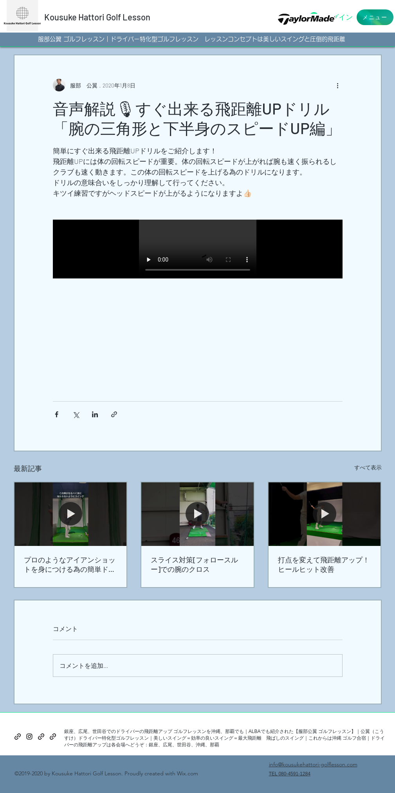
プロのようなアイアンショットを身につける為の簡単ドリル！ (69, 564)
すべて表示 (368, 467)
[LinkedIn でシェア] (95, 414)
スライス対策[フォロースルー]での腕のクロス (194, 564)
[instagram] (29, 736)
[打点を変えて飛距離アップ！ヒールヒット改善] (325, 514)
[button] (375, 17)
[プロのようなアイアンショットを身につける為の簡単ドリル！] (70, 514)
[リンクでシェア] (114, 414)
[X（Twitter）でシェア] (75, 414)
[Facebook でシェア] (56, 414)
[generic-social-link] (18, 736)
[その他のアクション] (338, 85)
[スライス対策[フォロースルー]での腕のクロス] (197, 514)
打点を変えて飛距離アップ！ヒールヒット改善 (324, 564)
